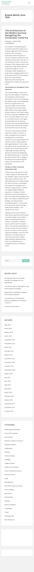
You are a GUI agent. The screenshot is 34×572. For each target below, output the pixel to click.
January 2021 (9, 355)
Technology (8, 508)
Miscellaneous (9, 482)
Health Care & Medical (11, 467)
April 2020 (8, 389)
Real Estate (8, 493)
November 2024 (10, 343)
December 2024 (10, 340)
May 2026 (8, 325)
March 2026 (8, 328)
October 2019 (9, 411)
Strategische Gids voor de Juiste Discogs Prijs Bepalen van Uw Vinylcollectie (15, 280)
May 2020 (8, 385)
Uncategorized (10, 43)
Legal (6, 478)
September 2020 (10, 370)
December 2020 (10, 358)
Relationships (9, 497)
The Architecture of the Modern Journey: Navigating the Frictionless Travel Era (16, 34)
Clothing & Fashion (10, 444)
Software (7, 501)
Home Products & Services (13, 471)
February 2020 (9, 396)
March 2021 (8, 347)
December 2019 (10, 404)
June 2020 (8, 381)
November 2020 (10, 362)
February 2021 (9, 351)
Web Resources (10, 520)
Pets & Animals (9, 490)
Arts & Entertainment (11, 433)
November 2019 (10, 407)
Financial (7, 452)
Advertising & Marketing (12, 429)
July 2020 (7, 377)
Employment (8, 448)
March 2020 (8, 392)
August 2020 (9, 373)
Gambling (7, 459)
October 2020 (9, 366)
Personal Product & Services (13, 486)
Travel (7, 512)
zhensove (9, 41)
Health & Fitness (10, 463)
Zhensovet (6, 2)
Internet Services (10, 474)
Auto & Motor (9, 437)
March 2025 (8, 336)
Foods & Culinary (10, 456)
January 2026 (9, 332)
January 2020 (9, 400)
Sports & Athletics (10, 505)
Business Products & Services (14, 441)
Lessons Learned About (12, 306)
